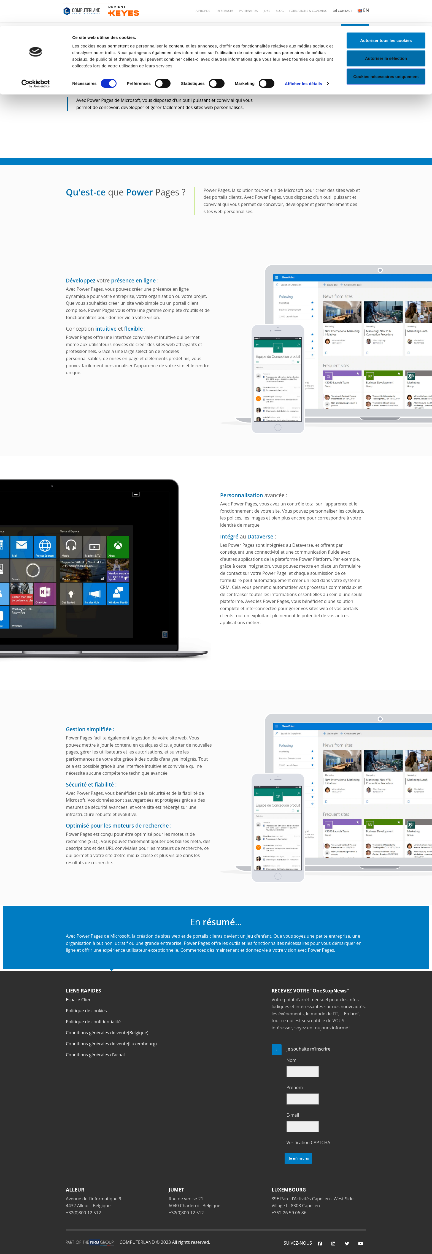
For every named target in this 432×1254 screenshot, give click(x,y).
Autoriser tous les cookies (386, 14)
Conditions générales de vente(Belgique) (107, 1033)
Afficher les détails (303, 57)
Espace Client (79, 1000)
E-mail (293, 1115)
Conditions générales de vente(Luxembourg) (111, 1044)
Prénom (295, 1087)
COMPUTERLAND (137, 1242)
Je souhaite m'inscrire (309, 1049)
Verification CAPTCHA (308, 1142)
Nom (291, 1060)
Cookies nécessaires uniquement (386, 50)
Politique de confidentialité (93, 1022)
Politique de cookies (86, 1011)
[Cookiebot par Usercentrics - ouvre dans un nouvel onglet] (36, 58)
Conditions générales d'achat (95, 1055)
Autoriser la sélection (386, 32)
